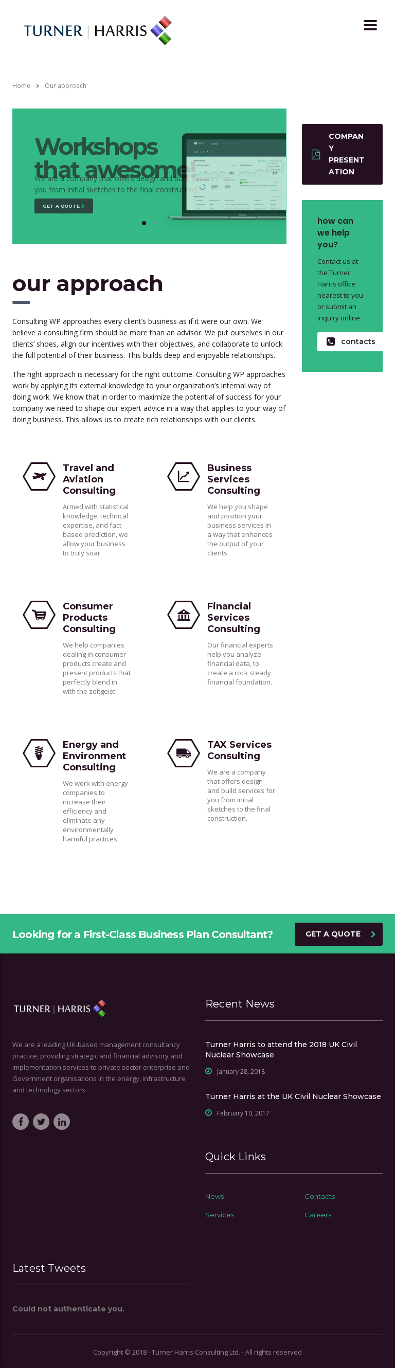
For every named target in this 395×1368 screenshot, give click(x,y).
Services (219, 1215)
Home (21, 85)
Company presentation (338, 154)
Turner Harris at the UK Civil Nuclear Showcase (293, 1096)
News (214, 1196)
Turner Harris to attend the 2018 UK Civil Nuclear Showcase (281, 1049)
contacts (351, 342)
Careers (317, 1215)
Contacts (319, 1196)
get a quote (341, 934)
